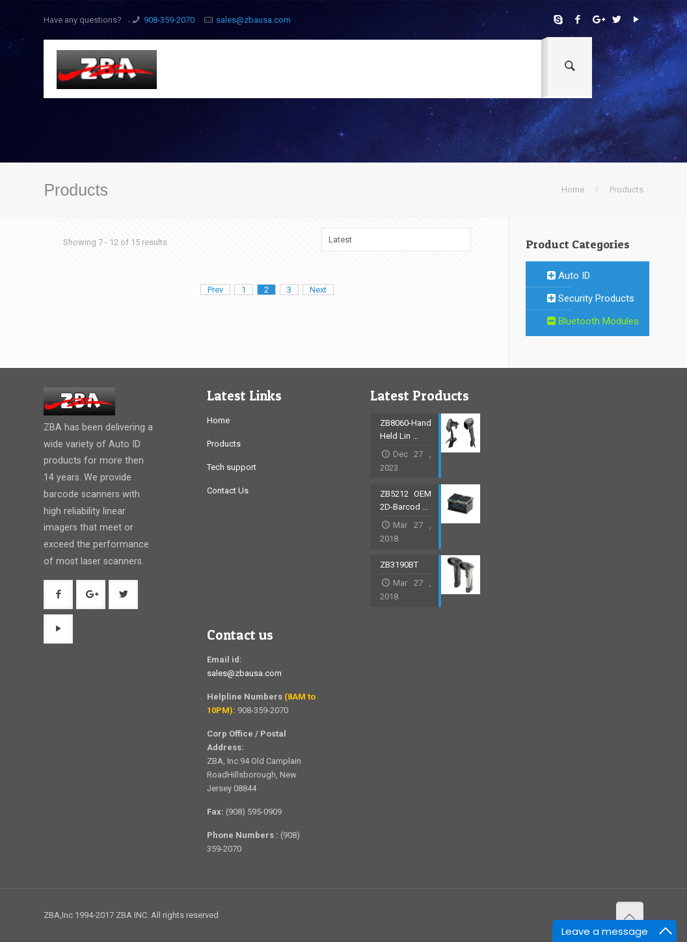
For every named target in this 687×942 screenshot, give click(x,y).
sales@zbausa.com (253, 20)
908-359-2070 (169, 20)
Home (572, 189)
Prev (215, 289)
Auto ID (568, 275)
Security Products (590, 298)
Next (318, 289)
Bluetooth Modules (593, 321)
